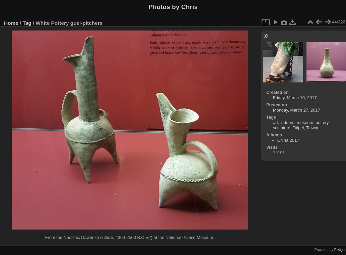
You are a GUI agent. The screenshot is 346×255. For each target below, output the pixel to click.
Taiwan (313, 127)
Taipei (298, 127)
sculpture (281, 127)
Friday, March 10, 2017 (295, 97)
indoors (287, 122)
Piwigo (339, 250)
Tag (27, 23)
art (275, 122)
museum (305, 122)
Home (11, 23)
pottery (322, 122)
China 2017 (288, 140)
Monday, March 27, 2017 (296, 110)
